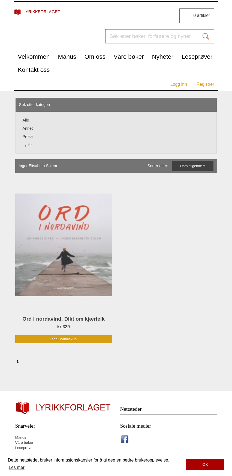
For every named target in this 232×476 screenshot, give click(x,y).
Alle (26, 120)
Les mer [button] (17, 467)
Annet (28, 128)
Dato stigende (192, 166)
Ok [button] (205, 464)
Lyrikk (28, 145)
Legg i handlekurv (63, 339)
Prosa (28, 136)
